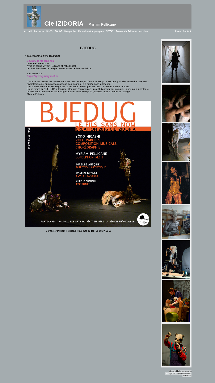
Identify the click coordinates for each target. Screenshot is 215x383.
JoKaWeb (187, 376)
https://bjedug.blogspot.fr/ (42, 76)
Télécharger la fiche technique (43, 56)
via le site (82, 231)
